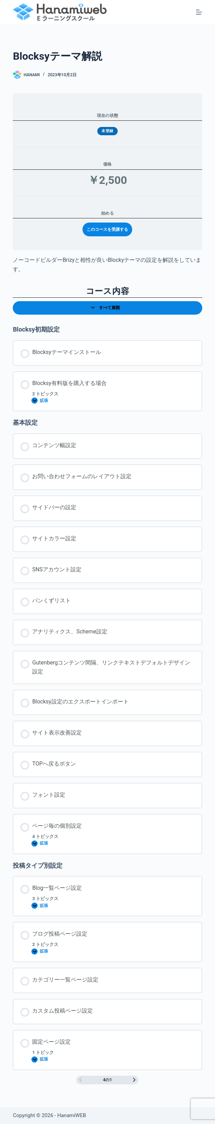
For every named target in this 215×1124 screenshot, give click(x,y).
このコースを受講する (107, 229)
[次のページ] (134, 1080)
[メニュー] (199, 12)
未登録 (107, 131)
